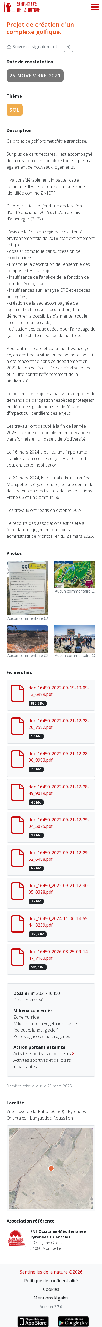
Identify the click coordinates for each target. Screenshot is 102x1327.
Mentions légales (51, 1298)
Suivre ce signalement (32, 47)
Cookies (51, 1289)
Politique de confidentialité (51, 1281)
